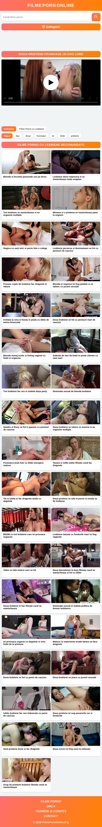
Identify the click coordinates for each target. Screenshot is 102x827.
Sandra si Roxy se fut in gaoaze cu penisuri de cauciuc (26, 428)
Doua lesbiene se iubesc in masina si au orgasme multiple (74, 428)
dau (17, 136)
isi (53, 136)
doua (28, 136)
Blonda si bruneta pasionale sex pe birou (24, 176)
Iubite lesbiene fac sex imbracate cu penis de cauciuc (25, 714)
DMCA (50, 806)
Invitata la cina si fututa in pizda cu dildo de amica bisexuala (26, 320)
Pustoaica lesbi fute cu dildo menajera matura (23, 464)
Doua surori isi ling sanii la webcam (71, 749)
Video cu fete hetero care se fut (19, 570)
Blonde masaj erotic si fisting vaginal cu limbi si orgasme (24, 356)
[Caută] (96, 17)
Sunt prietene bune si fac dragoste (21, 749)
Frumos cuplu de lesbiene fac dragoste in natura (25, 285)
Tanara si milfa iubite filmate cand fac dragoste (72, 464)
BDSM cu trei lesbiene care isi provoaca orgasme (24, 535)
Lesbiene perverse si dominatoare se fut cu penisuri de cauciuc (75, 249)
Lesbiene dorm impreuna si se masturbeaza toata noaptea (69, 177)
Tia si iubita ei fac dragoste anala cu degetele (22, 499)
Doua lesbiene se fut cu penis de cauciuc (24, 677)
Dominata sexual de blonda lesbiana (72, 391)
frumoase (41, 136)
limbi (62, 136)
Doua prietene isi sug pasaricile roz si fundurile (72, 714)
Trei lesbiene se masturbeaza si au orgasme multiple (21, 213)
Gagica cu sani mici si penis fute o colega (25, 248)
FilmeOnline (50, 5)
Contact (51, 816)
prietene (75, 136)
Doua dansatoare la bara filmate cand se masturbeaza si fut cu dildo (74, 571)
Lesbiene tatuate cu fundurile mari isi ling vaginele (74, 535)
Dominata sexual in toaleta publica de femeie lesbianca (72, 607)
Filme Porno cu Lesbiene (31, 129)
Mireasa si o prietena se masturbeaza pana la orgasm (75, 213)
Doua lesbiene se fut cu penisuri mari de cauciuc (74, 320)
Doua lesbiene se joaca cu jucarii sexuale (74, 677)
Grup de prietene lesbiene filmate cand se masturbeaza (25, 785)
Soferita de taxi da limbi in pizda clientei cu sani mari (75, 356)
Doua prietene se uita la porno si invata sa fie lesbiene (75, 499)
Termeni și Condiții (51, 811)
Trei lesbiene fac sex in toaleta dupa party (25, 391)
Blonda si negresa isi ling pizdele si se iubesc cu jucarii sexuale (73, 285)
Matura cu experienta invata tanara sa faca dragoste (75, 642)
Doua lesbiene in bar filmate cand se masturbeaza (22, 607)
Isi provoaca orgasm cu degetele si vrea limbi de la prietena (24, 642)
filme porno (51, 801)
